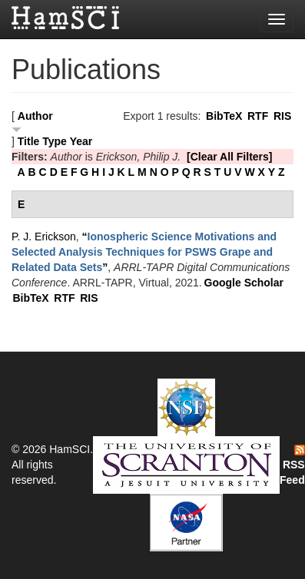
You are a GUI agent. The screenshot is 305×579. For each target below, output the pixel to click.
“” (144, 251)
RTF (257, 116)
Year (81, 141)
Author (35, 116)
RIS (282, 116)
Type (54, 141)
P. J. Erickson (44, 236)
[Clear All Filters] (230, 157)
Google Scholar (243, 282)
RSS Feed (292, 465)
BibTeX (224, 116)
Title (29, 141)
